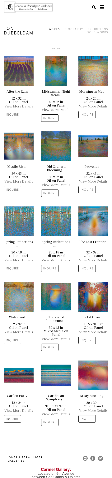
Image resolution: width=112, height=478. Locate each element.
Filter (56, 48)
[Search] (94, 7)
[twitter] (100, 458)
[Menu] (102, 7)
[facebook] (92, 458)
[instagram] (85, 458)
